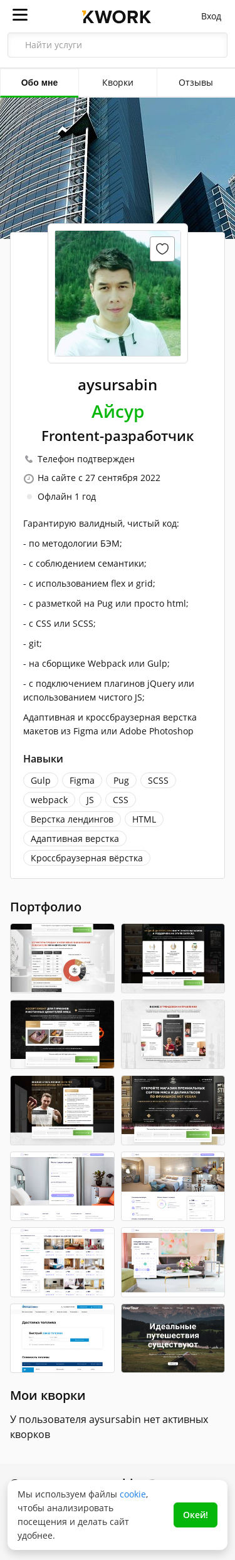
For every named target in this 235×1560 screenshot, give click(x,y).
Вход (211, 16)
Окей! (195, 1515)
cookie (133, 1494)
